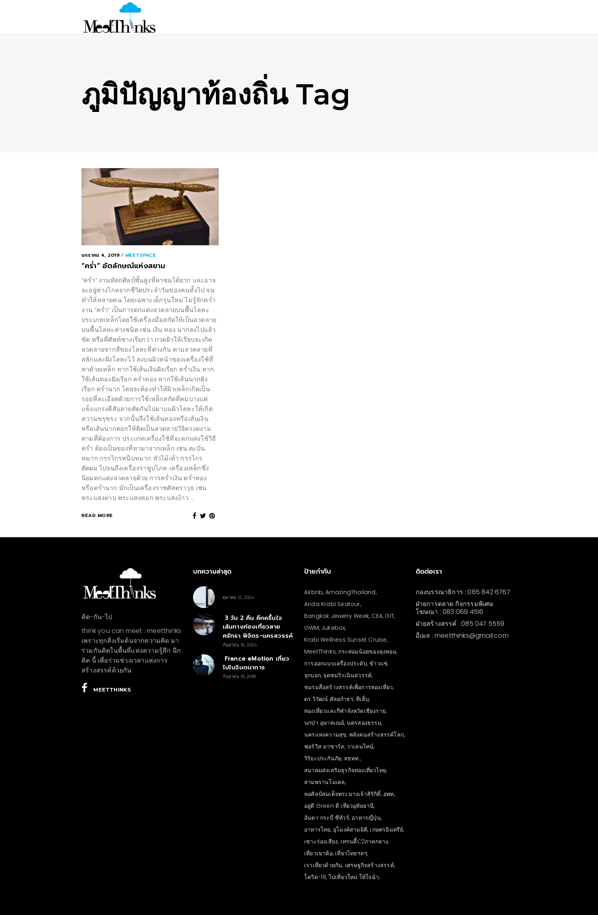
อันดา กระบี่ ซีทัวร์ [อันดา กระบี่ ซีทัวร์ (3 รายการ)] (326, 818)
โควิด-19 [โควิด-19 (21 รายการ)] (315, 877)
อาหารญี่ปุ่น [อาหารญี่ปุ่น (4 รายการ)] (366, 818)
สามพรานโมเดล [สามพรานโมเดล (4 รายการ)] (324, 782)
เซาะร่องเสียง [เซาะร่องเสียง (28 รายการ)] (321, 841)
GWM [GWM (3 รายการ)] (311, 628)
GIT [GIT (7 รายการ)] (389, 616)
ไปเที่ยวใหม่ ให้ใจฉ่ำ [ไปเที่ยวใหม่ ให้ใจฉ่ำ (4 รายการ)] (354, 877)
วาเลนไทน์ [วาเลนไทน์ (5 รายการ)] (360, 746)
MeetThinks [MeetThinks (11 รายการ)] (320, 651)
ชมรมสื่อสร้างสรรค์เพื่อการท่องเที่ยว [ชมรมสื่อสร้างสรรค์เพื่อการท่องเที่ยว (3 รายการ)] (348, 687)
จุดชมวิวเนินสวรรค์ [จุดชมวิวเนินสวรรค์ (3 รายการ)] (347, 675)
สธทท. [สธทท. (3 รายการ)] (352, 758)
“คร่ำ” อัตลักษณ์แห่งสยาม (123, 265)
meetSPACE (140, 255)
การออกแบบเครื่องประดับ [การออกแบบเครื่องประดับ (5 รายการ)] (335, 663)
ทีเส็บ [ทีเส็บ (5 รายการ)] (362, 699)
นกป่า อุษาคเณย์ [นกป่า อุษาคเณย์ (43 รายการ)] (324, 723)
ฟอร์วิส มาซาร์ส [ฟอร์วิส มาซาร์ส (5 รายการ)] (324, 746)
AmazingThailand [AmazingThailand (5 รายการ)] (350, 592)
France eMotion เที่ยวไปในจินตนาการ (256, 663)
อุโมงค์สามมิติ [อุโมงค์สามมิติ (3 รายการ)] (350, 830)
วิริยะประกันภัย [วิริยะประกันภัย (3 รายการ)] (322, 758)
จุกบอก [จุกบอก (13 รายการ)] (312, 675)
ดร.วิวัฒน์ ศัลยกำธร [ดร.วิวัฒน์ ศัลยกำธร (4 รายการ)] (329, 699)
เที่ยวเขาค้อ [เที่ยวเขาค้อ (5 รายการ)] (318, 853)
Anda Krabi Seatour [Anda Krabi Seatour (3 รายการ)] (332, 604)
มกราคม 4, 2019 (100, 255)
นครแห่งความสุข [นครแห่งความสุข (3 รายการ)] (325, 735)
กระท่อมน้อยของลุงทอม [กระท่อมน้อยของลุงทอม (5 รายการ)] (367, 651)
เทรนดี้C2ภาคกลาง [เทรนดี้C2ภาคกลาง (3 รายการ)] (364, 841)
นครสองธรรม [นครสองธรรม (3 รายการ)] (364, 723)
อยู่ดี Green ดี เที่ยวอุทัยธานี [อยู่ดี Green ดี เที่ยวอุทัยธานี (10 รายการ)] (339, 806)
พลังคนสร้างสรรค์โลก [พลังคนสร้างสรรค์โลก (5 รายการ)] (376, 735)
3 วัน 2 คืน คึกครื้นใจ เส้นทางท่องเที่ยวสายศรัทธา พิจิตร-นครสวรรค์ (258, 627)
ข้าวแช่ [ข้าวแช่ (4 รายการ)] (378, 663)
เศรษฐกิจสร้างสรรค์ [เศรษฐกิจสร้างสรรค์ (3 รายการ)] (369, 865)
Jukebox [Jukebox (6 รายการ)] (333, 628)
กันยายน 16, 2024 (240, 645)
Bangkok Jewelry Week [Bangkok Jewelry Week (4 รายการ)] (336, 616)
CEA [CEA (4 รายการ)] (376, 616)
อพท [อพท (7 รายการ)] (388, 794)
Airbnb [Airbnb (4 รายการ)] (313, 592)
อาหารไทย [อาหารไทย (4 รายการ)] (317, 830)
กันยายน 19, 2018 (239, 676)
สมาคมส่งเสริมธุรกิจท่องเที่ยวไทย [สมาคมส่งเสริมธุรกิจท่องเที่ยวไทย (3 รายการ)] (345, 770)
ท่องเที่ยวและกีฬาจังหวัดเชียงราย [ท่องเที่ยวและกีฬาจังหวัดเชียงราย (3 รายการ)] (345, 711)
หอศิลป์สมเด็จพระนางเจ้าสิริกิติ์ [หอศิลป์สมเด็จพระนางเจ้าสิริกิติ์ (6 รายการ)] (342, 794)
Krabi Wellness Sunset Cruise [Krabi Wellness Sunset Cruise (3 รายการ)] (345, 640)
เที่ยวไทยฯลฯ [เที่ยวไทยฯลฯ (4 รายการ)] (351, 853)
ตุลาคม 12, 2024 (239, 597)
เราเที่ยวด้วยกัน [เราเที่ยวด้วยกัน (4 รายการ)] (323, 865)
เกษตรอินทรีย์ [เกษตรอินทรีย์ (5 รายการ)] (386, 830)
